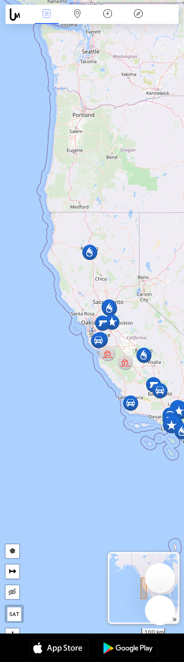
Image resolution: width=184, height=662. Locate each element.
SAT (14, 614)
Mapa (77, 14)
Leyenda (138, 14)
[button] (130, 403)
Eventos (46, 14)
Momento (107, 14)
